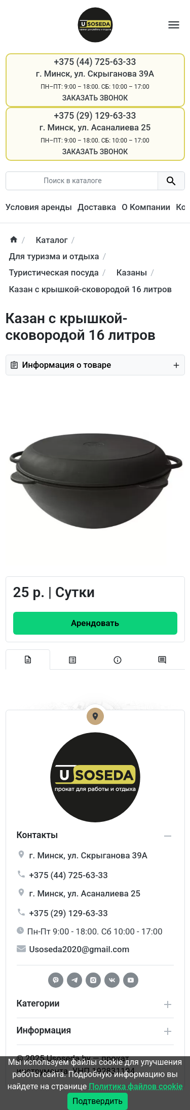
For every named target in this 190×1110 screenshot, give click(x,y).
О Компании (146, 207)
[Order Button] (95, 623)
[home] (13, 240)
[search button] (171, 181)
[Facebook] (55, 980)
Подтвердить (97, 1101)
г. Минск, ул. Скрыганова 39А (95, 73)
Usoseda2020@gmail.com (79, 949)
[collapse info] (168, 836)
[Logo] (95, 24)
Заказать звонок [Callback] (95, 98)
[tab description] (28, 659)
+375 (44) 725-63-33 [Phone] (95, 62)
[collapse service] (168, 1004)
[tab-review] (162, 660)
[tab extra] (117, 660)
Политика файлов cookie (135, 1086)
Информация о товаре (95, 365)
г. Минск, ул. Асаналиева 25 (95, 127)
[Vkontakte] (112, 980)
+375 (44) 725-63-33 (68, 875)
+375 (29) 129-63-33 (68, 913)
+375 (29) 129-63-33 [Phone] (95, 116)
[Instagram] (93, 980)
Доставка (97, 207)
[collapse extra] (168, 1031)
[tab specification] (72, 660)
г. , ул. (88, 855)
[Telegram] (74, 980)
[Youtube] (130, 980)
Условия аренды (39, 207)
